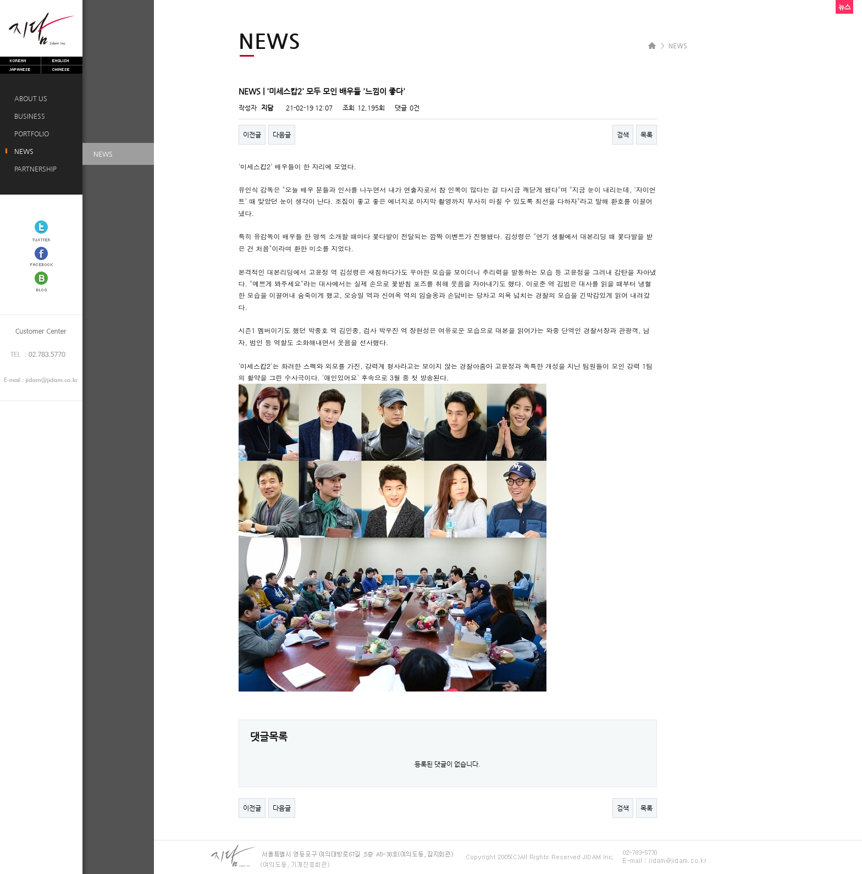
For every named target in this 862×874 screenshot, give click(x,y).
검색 (623, 135)
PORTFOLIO (30, 133)
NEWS (22, 151)
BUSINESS (28, 116)
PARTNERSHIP (34, 169)
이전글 (252, 135)
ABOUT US (29, 98)
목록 (646, 135)
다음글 (282, 135)
